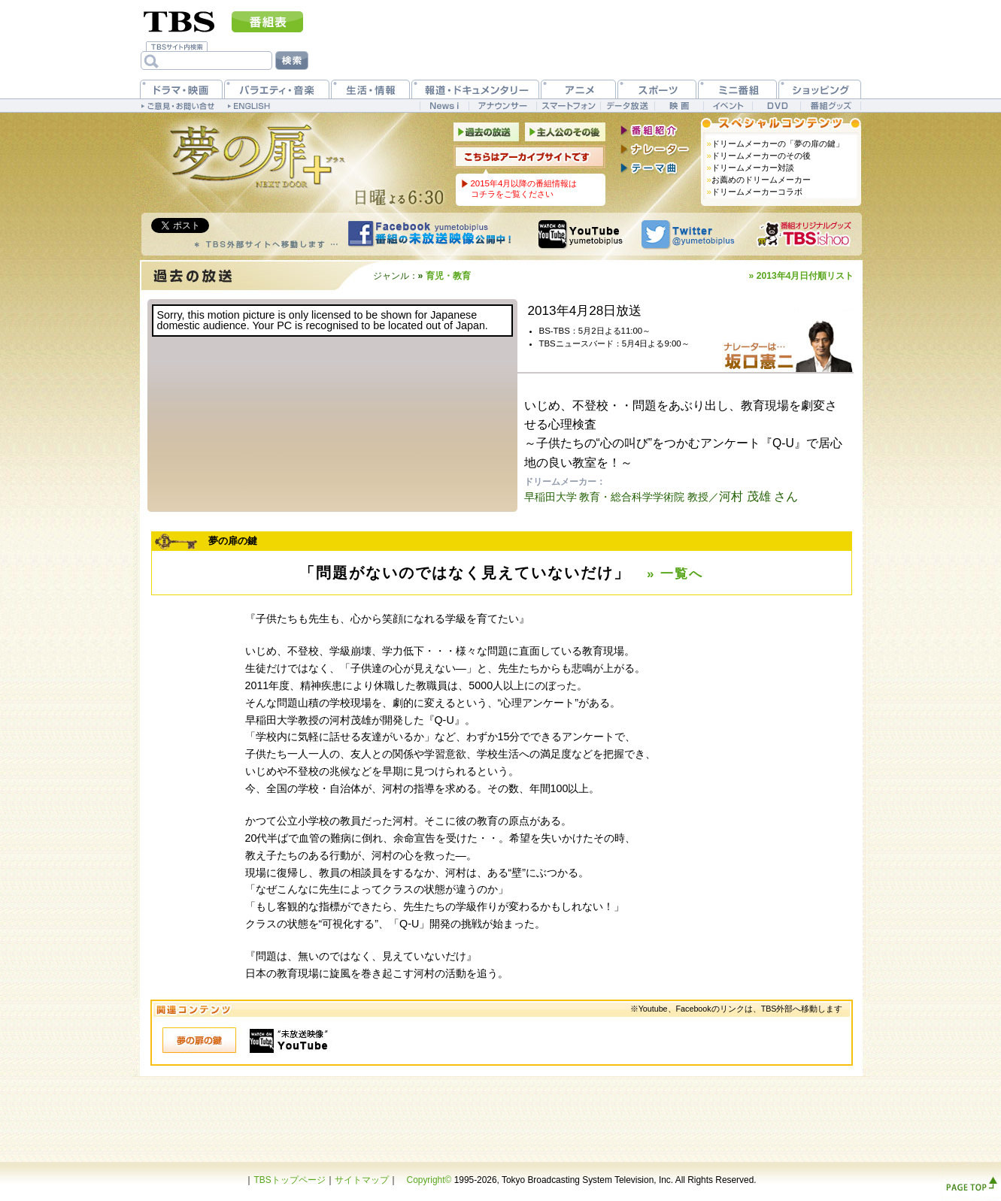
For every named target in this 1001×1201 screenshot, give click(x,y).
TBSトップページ (289, 1180)
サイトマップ (362, 1180)
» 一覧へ (675, 574)
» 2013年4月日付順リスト (801, 276)
